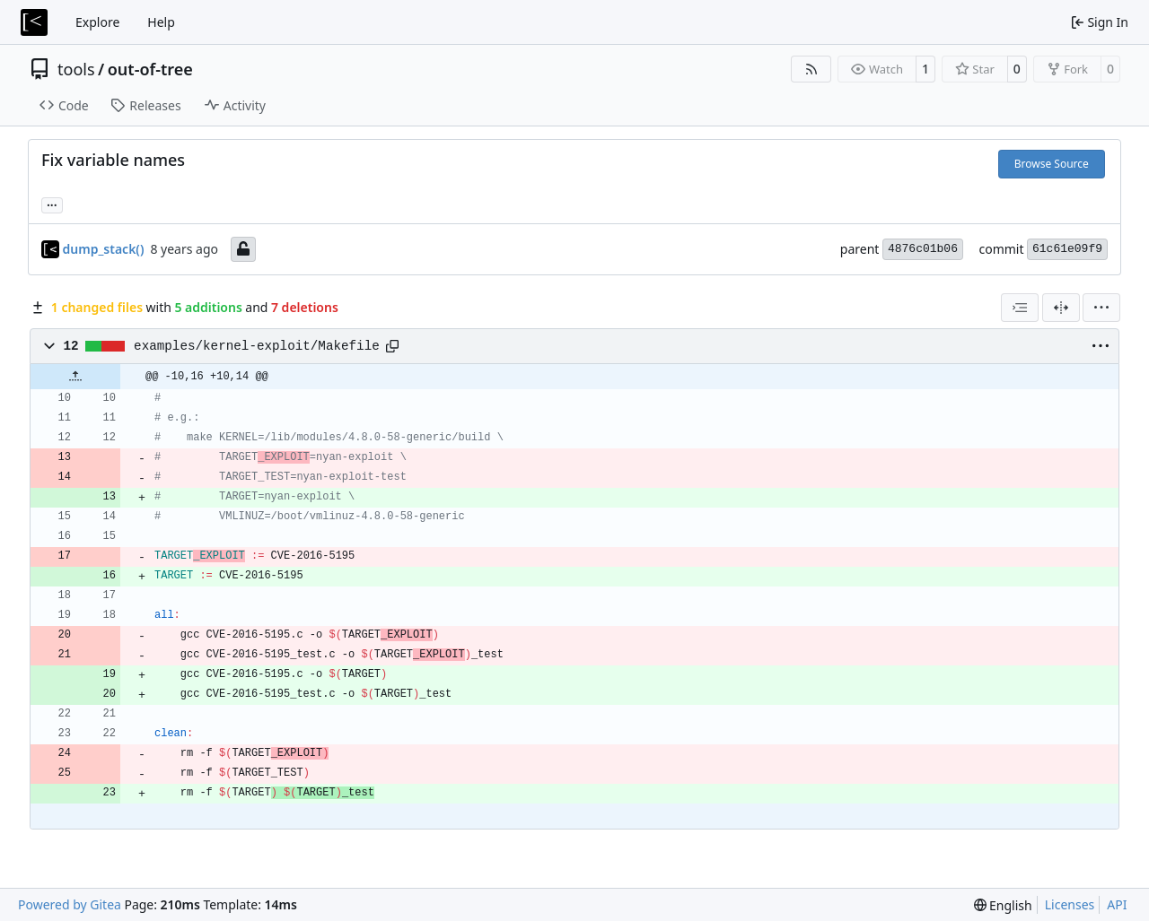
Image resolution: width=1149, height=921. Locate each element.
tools (76, 69)
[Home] (34, 22)
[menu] (1101, 307)
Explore (97, 21)
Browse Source (1051, 163)
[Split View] (1061, 307)
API (1117, 904)
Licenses (1070, 904)
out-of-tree (150, 69)
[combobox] (1020, 307)
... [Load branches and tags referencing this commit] (52, 203)
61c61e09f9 (1067, 249)
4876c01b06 (923, 249)
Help (161, 21)
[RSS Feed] (811, 69)
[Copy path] (392, 346)
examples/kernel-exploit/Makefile (257, 346)
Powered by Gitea (69, 904)
